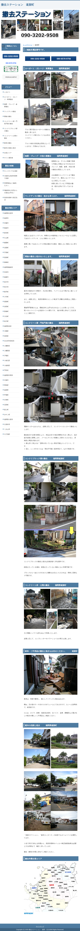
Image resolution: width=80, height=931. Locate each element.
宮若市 (6, 272)
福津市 (6, 218)
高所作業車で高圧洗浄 (10, 199)
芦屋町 (6, 395)
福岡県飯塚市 (8, 267)
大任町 (6, 316)
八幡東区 (7, 346)
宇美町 (6, 252)
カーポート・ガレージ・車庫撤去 (10, 98)
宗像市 (6, 223)
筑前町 (6, 257)
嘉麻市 (6, 277)
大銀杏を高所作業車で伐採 (10, 177)
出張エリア (7, 153)
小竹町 (6, 297)
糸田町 (6, 306)
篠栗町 (6, 242)
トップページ (27, 45)
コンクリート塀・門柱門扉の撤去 (10, 122)
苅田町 (6, 405)
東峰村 (6, 262)
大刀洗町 (7, 434)
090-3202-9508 (38, 59)
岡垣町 (6, 385)
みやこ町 (7, 414)
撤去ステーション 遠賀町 (17, 4)
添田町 (6, 336)
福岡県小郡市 (8, 419)
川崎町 (6, 331)
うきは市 (7, 429)
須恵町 (6, 247)
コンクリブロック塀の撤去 (10, 130)
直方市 (6, 282)
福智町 (6, 301)
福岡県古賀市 (8, 213)
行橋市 (6, 380)
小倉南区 (7, 365)
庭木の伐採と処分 (10, 148)
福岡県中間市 (8, 375)
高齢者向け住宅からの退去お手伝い (10, 191)
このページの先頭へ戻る (71, 922)
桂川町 (6, 321)
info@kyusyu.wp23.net (11, 77)
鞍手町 (6, 292)
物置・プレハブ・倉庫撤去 (10, 105)
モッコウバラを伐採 (10, 171)
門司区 (6, 370)
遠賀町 (6, 390)
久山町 (6, 238)
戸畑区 (6, 355)
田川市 (6, 287)
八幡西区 (7, 350)
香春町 (6, 311)
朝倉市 (6, 228)
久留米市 (7, 424)
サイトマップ (40, 926)
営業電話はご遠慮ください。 (10, 184)
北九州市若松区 (9, 341)
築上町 (6, 409)
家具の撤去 (7, 143)
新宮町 (6, 233)
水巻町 (6, 400)
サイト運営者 (8, 158)
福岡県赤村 (7, 326)
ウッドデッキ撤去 (10, 111)
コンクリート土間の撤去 (10, 137)
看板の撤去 (7, 116)
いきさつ (7, 92)
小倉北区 (7, 360)
